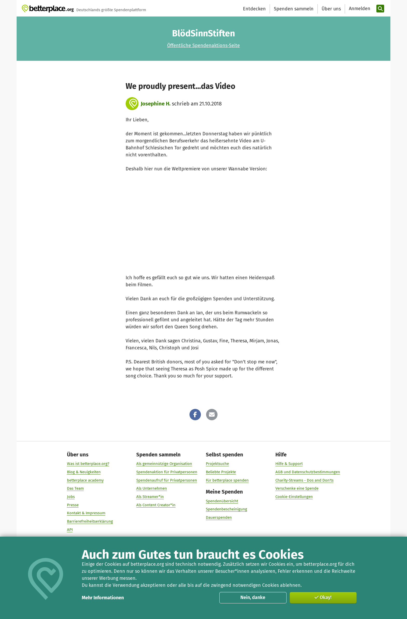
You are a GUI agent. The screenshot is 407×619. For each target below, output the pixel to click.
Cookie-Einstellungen (294, 496)
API (70, 529)
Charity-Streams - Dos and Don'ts (304, 480)
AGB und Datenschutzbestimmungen (307, 471)
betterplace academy (85, 480)
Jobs (71, 496)
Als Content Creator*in (155, 504)
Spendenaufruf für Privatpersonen (166, 480)
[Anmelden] (359, 8)
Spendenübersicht (222, 500)
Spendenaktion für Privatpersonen (166, 471)
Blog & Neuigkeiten (84, 471)
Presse (73, 504)
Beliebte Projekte (221, 471)
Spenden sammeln (294, 9)
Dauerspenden (219, 517)
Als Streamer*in (150, 496)
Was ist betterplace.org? (88, 463)
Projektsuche (217, 463)
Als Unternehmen (151, 488)
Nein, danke (252, 597)
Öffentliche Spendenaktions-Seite (203, 45)
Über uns (331, 9)
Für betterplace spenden (227, 480)
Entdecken (254, 9)
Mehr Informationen (103, 598)
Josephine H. (156, 104)
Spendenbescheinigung (226, 509)
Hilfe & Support (289, 463)
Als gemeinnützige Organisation (164, 463)
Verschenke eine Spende (296, 488)
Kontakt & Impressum (86, 513)
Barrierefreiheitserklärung (90, 521)
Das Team (75, 488)
